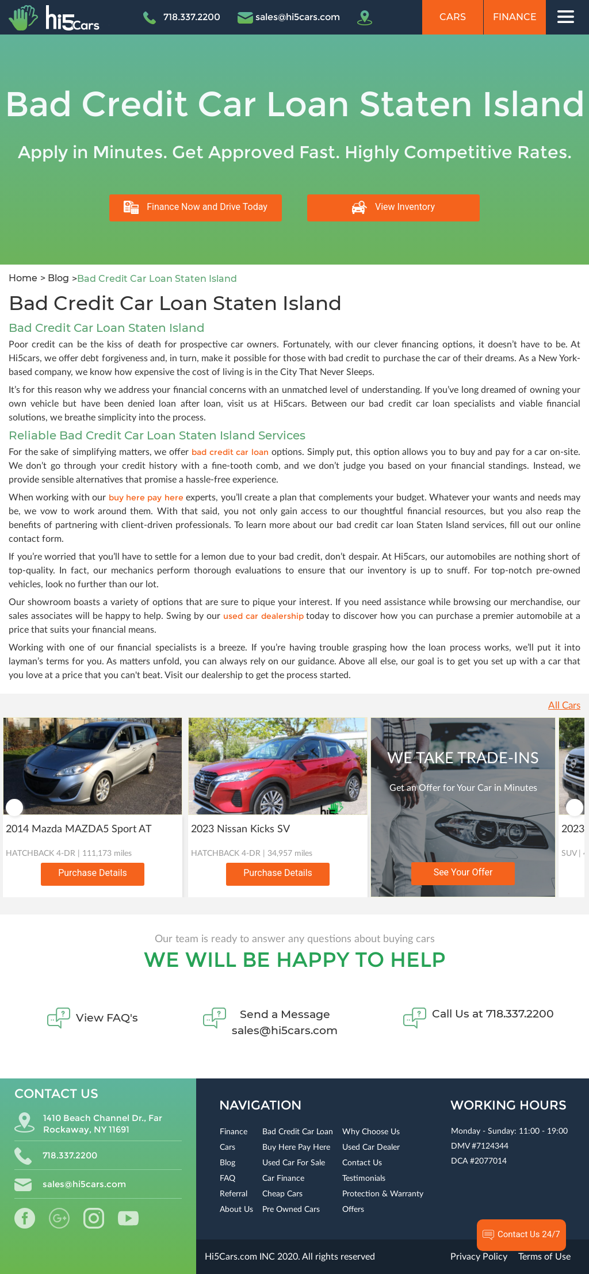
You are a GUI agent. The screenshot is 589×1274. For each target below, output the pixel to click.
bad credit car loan (231, 452)
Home (23, 278)
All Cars (564, 705)
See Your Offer (463, 872)
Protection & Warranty (382, 1194)
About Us (236, 1210)
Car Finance (283, 1178)
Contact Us (362, 1163)
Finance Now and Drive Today (195, 207)
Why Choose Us (371, 1132)
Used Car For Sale (293, 1163)
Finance (515, 17)
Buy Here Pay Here (296, 1147)
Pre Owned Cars (291, 1210)
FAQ (227, 1178)
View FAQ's (107, 1017)
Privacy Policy (478, 1256)
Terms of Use (544, 1256)
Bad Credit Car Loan (297, 1132)
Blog (57, 278)
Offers (353, 1210)
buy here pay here (146, 497)
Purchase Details (92, 872)
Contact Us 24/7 (521, 1235)
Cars (452, 17)
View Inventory (393, 207)
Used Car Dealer (371, 1147)
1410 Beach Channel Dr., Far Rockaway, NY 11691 (88, 1123)
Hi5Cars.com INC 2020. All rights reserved (290, 1256)
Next (574, 807)
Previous (14, 807)
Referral (233, 1194)
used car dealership (263, 616)
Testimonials (363, 1178)
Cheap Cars (282, 1194)
